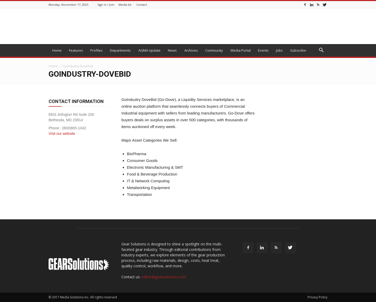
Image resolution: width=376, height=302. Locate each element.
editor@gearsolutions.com (164, 276)
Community (214, 50)
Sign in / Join (105, 5)
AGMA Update (149, 50)
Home (57, 50)
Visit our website (62, 133)
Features (76, 50)
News (172, 50)
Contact (141, 5)
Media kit (125, 5)
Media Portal (241, 50)
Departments (120, 50)
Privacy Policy (317, 297)
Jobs (279, 50)
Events (263, 50)
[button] (321, 50)
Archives (191, 50)
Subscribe (298, 50)
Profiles (96, 50)
